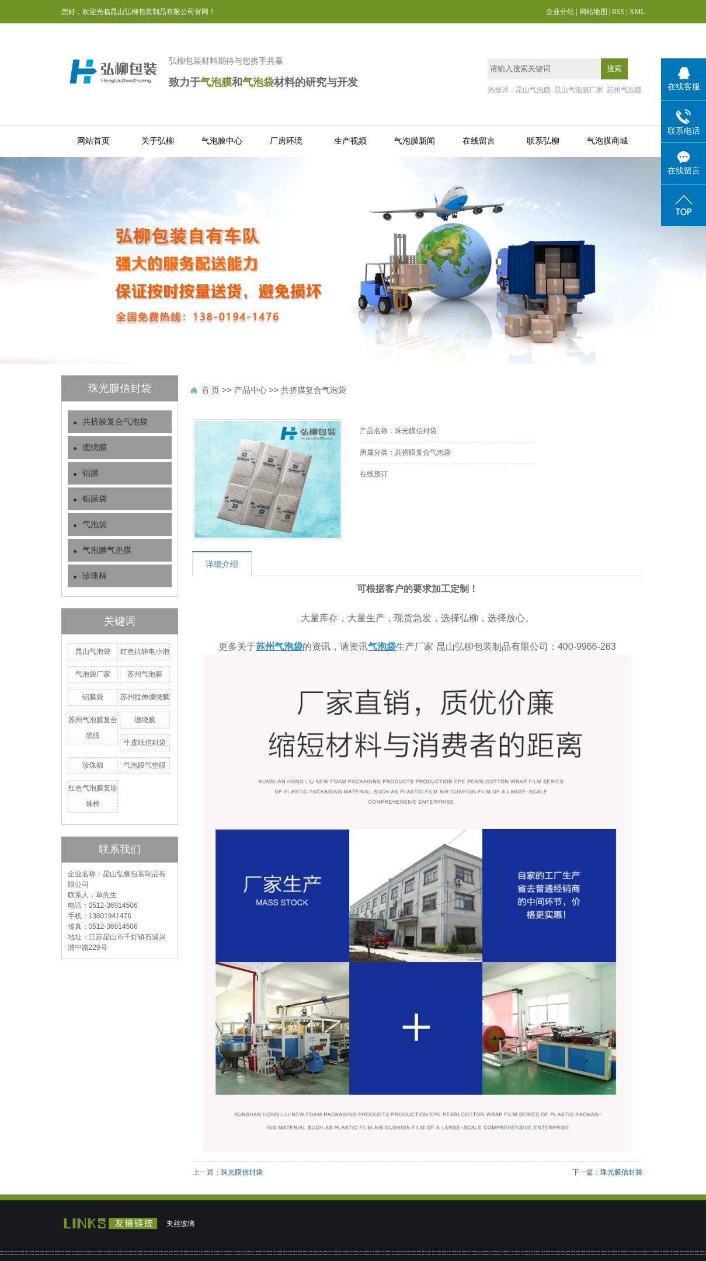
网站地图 (593, 12)
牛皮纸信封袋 (145, 743)
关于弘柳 (157, 141)
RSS (618, 12)
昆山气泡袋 (92, 651)
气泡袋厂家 (92, 674)
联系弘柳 (543, 141)
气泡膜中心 (221, 141)
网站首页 (93, 141)
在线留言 (478, 141)
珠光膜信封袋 (242, 1172)
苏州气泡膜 (624, 90)
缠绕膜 (94, 447)
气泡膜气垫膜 (106, 550)
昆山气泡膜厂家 (578, 90)
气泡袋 (94, 524)
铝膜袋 (94, 498)
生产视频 (350, 141)
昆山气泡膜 (533, 90)
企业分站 (560, 12)
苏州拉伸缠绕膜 (144, 697)
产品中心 (250, 390)
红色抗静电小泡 (144, 651)
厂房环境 (286, 141)
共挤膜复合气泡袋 (115, 421)
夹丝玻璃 (180, 1224)
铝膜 (90, 473)
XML (637, 12)
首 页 (210, 390)
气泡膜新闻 (414, 141)
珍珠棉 (94, 576)
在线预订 (374, 474)
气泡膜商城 (607, 141)
